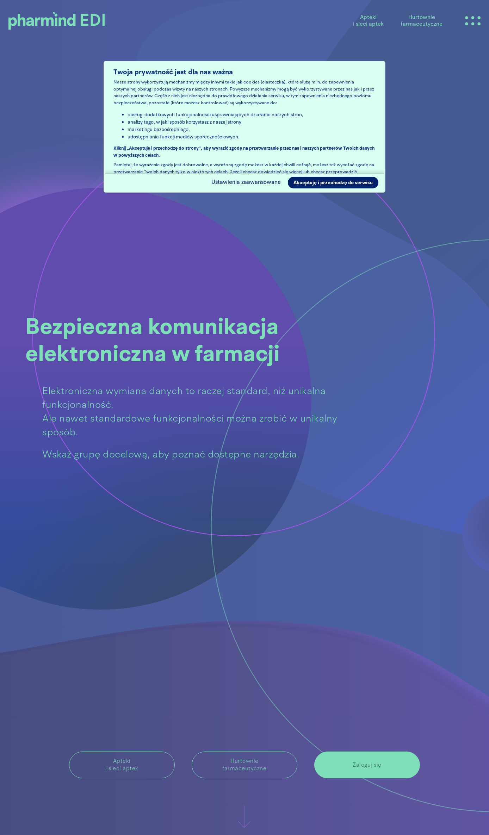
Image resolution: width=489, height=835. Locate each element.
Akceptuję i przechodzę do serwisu (333, 182)
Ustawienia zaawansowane (246, 182)
